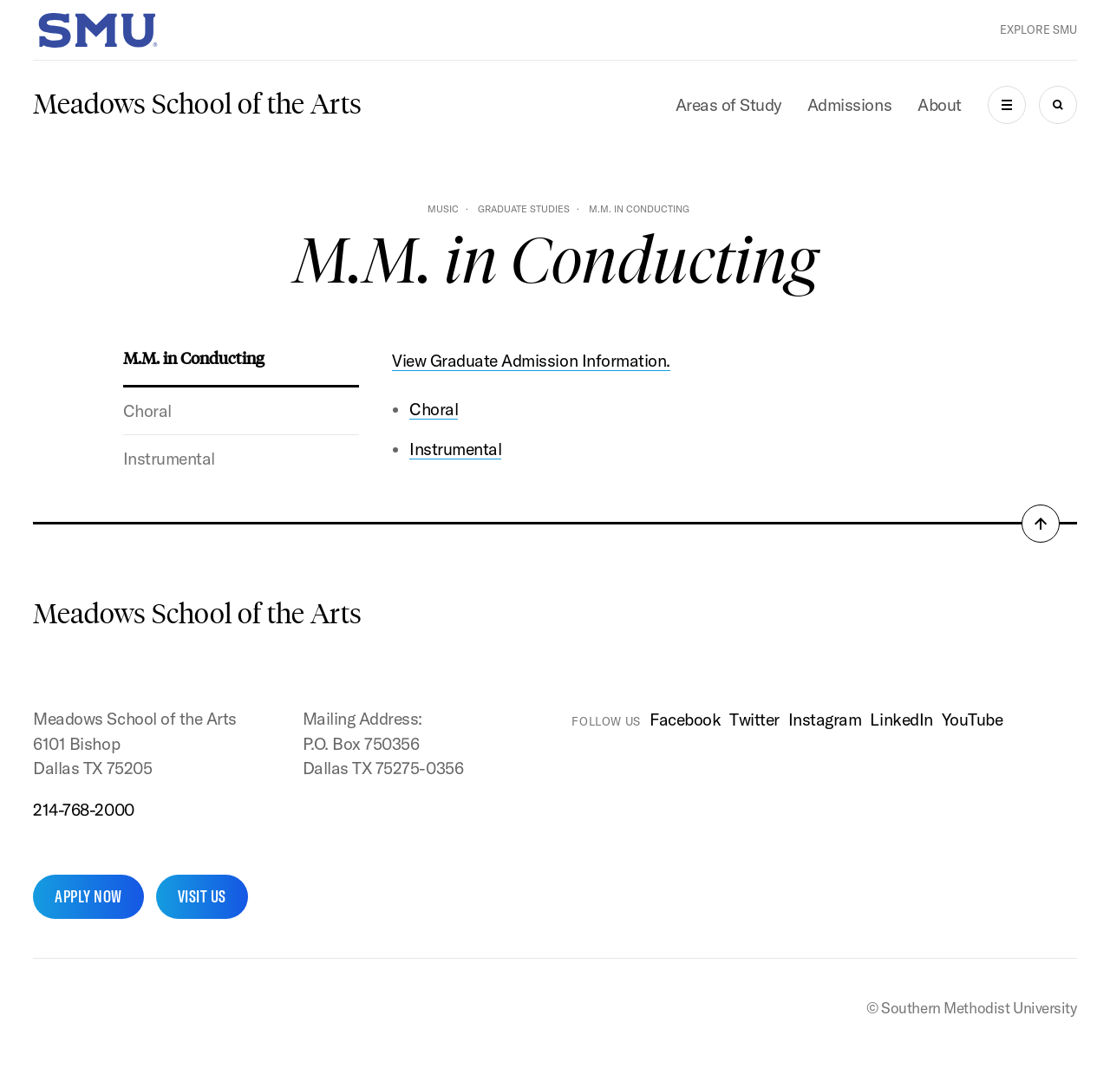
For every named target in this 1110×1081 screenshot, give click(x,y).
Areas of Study (728, 104)
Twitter (754, 719)
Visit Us (202, 896)
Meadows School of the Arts (197, 104)
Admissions (849, 104)
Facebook (685, 719)
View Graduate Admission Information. (530, 360)
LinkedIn (901, 719)
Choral (147, 410)
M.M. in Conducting (193, 357)
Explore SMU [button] (1038, 29)
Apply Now (88, 896)
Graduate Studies (524, 209)
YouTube (972, 719)
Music (443, 209)
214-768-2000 (83, 809)
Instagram (825, 719)
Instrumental (169, 458)
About (939, 104)
